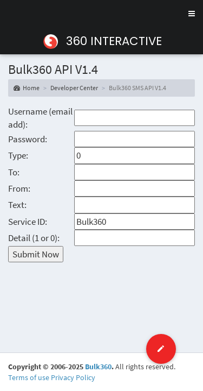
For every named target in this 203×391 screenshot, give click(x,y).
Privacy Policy (73, 377)
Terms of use (28, 377)
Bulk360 (98, 366)
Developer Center (74, 88)
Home (27, 88)
